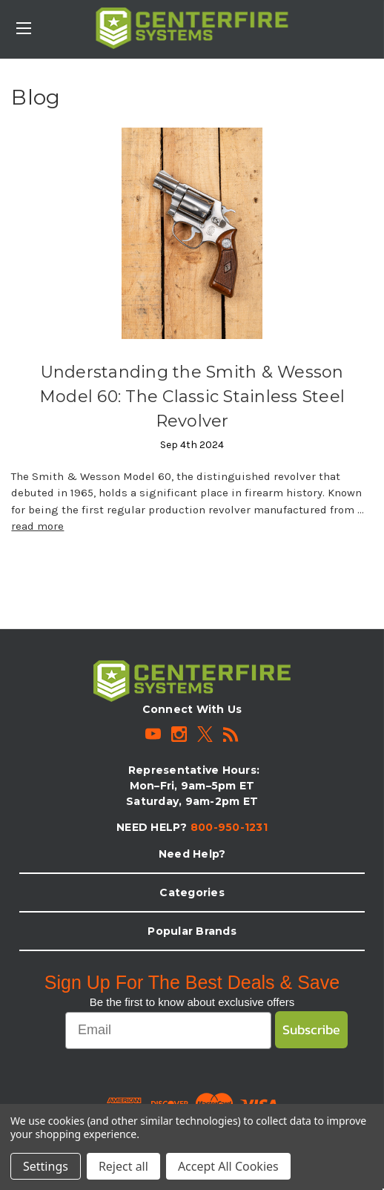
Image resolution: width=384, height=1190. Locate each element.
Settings (45, 1166)
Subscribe (311, 1029)
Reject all (123, 1166)
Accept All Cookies (228, 1166)
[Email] (168, 1030)
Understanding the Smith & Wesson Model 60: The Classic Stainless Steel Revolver (192, 396)
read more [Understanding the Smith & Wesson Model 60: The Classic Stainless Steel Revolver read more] (37, 526)
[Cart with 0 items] (376, 19)
